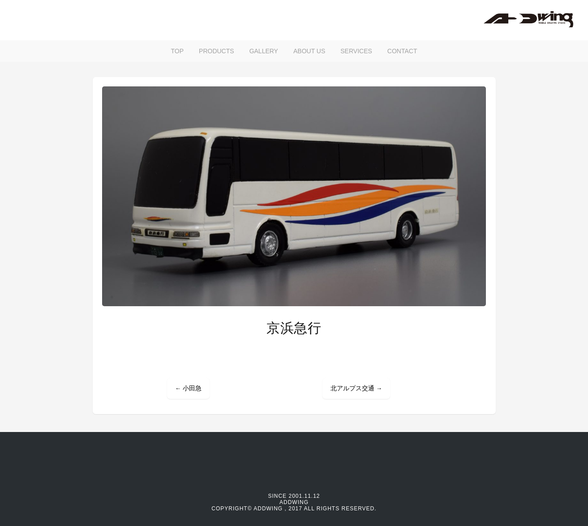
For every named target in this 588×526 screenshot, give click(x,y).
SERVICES (356, 51)
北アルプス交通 (356, 388)
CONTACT (402, 51)
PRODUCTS (216, 51)
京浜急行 (294, 328)
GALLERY (263, 51)
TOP (177, 51)
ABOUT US (309, 51)
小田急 (188, 388)
